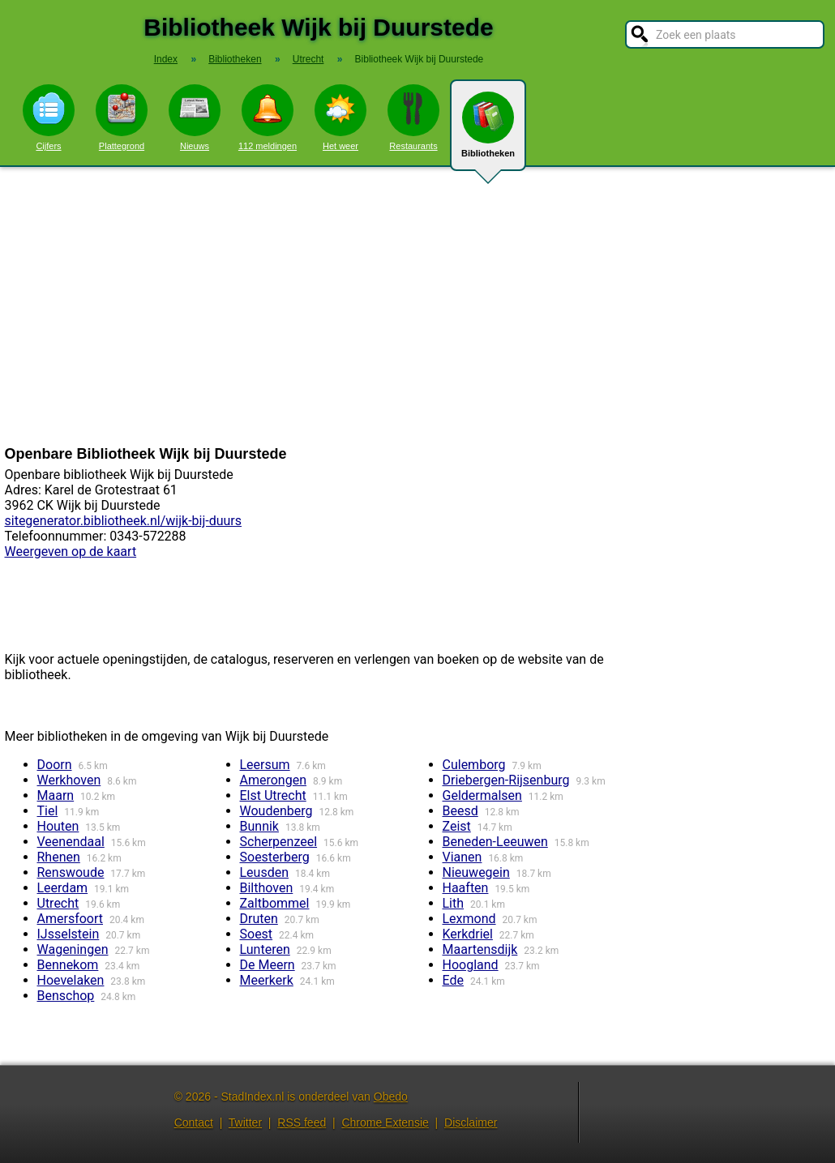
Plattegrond (122, 117)
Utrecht (58, 903)
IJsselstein (68, 934)
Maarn (56, 795)
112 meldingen (267, 117)
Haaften (466, 888)
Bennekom (68, 965)
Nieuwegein (476, 872)
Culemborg (474, 764)
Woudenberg (276, 811)
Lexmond (469, 918)
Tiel (47, 811)
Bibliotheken (488, 131)
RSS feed (301, 1122)
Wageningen (73, 949)
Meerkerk (266, 980)
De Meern (267, 965)
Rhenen (58, 857)
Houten (58, 826)
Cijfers (49, 117)
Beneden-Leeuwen (495, 841)
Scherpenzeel (279, 841)
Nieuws (195, 117)
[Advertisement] (417, 306)
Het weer (340, 117)
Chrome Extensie (384, 1122)
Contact (193, 1122)
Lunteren (265, 949)
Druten (259, 918)
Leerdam (62, 888)
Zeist (457, 826)
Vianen (462, 857)
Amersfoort (70, 918)
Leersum (265, 764)
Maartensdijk (480, 949)
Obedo (391, 1096)
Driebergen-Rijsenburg (506, 780)
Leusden (264, 872)
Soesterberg (275, 857)
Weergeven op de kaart (71, 551)
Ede (453, 980)
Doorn (54, 764)
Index (166, 59)
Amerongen (273, 780)
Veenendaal (71, 841)
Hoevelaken (71, 980)
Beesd (460, 811)
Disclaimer (470, 1122)
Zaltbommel (275, 903)
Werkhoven (69, 780)
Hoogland (471, 965)
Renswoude (71, 872)
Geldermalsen (482, 795)
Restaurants (413, 117)
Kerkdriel (468, 934)
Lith (454, 903)
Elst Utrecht (273, 795)
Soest (256, 934)
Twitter (245, 1122)
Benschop (66, 995)
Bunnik (259, 826)
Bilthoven (266, 888)
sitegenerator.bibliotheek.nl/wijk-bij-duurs (123, 520)
